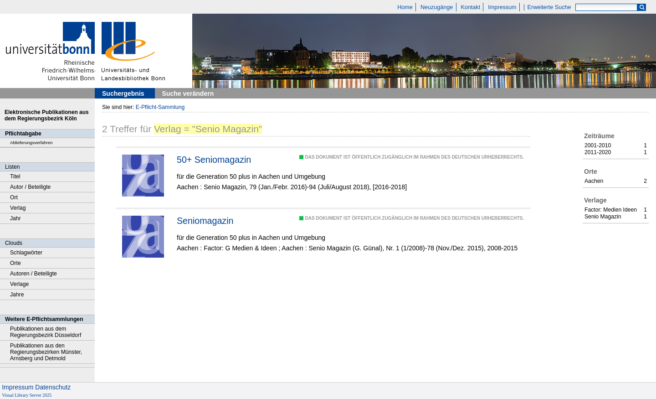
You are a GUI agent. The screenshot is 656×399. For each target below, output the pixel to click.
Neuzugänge (436, 7)
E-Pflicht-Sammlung (160, 107)
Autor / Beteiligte (30, 187)
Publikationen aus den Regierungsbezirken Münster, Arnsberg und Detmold (46, 352)
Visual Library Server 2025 (26, 395)
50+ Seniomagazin (214, 160)
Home (405, 7)
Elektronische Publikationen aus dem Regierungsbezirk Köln (47, 115)
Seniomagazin (205, 221)
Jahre (17, 294)
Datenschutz (53, 387)
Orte (15, 263)
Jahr (15, 218)
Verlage (19, 284)
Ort (14, 197)
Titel (15, 176)
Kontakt (470, 7)
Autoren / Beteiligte (33, 273)
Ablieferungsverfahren (31, 142)
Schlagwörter (26, 252)
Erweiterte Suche (549, 7)
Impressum (502, 7)
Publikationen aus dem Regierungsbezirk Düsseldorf (45, 332)
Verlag (18, 208)
